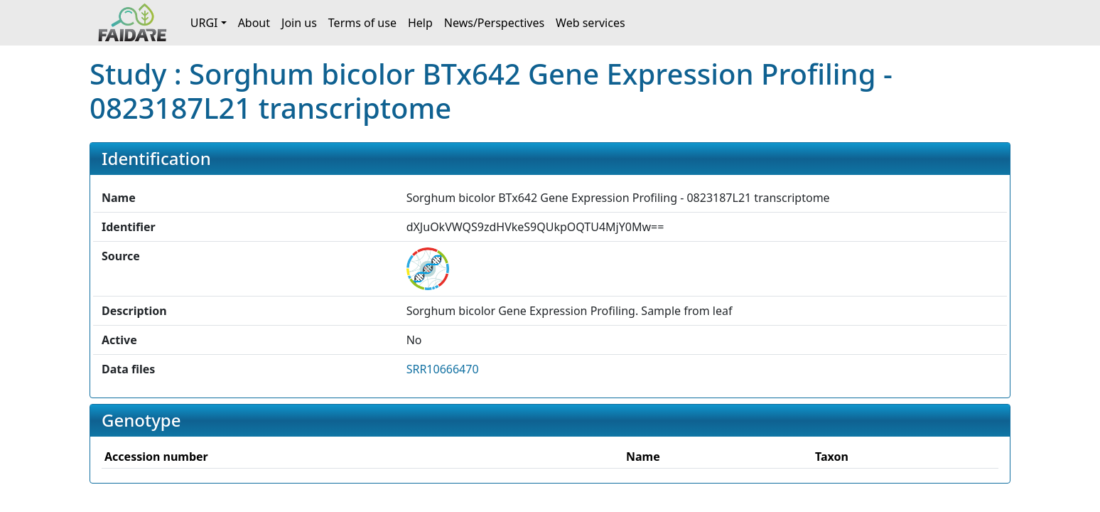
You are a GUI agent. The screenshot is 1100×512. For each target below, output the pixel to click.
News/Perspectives (494, 23)
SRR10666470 (442, 369)
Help (420, 23)
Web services (590, 23)
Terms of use (362, 23)
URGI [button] (204, 23)
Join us (299, 23)
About (254, 23)
